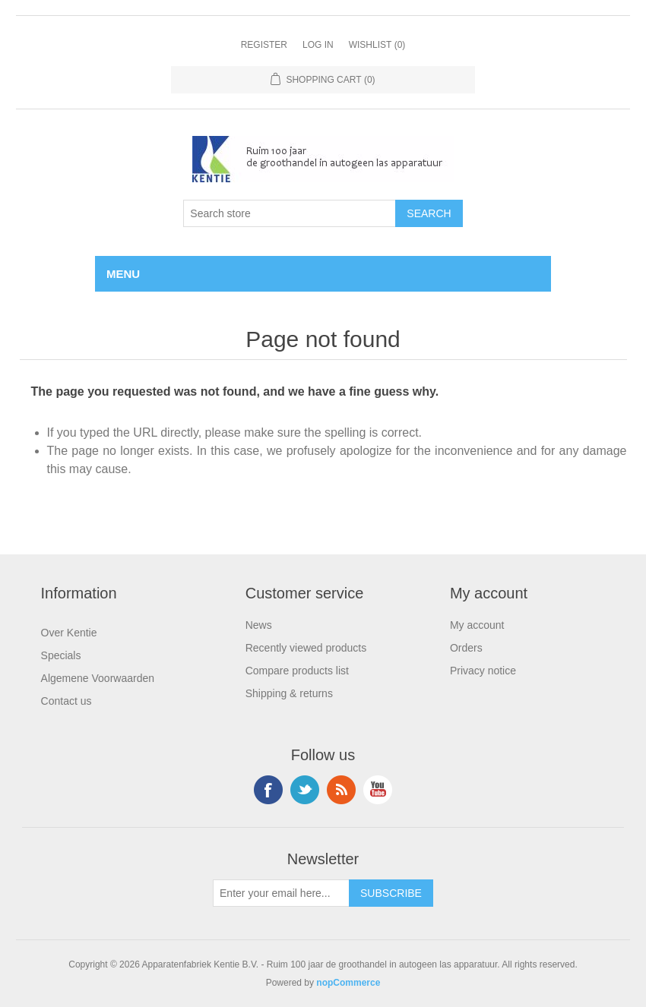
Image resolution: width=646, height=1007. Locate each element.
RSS (341, 789)
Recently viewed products (306, 648)
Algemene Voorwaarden (97, 678)
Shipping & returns (289, 693)
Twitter (304, 789)
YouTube (377, 789)
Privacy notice (483, 670)
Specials (61, 655)
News (258, 625)
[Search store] (289, 213)
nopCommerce (348, 982)
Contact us (66, 701)
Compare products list (297, 670)
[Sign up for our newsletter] (281, 893)
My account (477, 625)
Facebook (268, 789)
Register (264, 44)
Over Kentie (69, 633)
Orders (466, 648)
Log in (318, 44)
